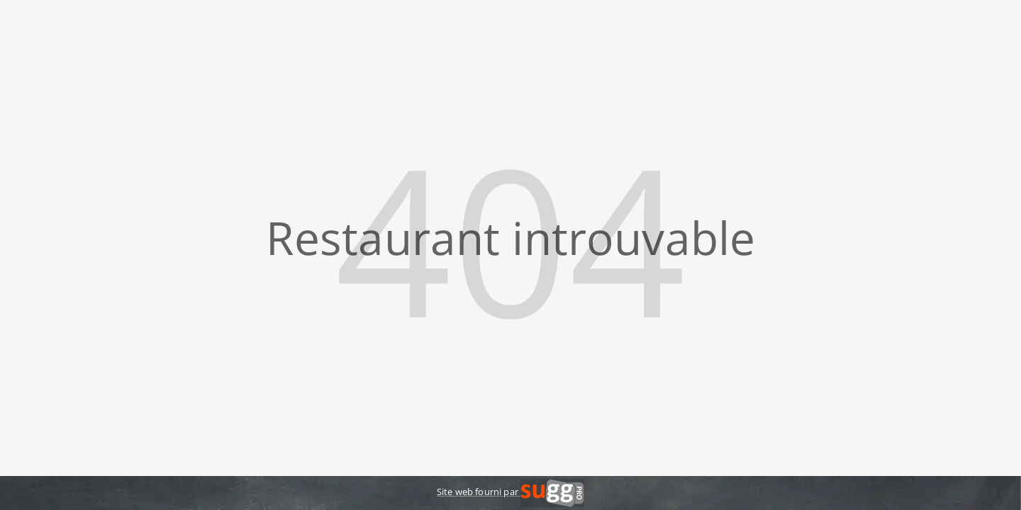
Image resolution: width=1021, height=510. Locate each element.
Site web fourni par (510, 491)
